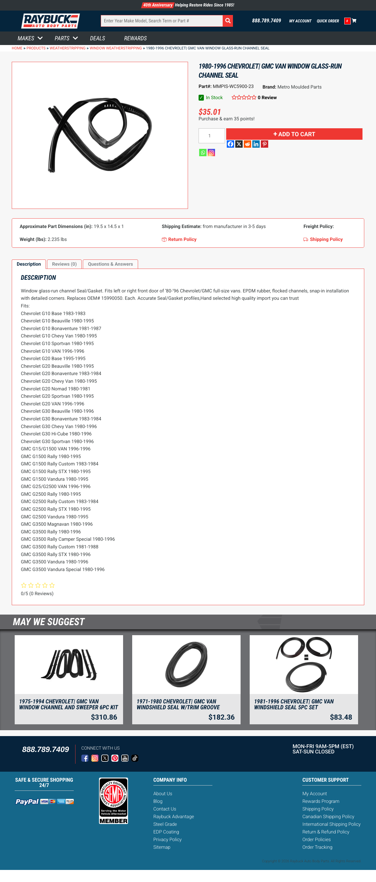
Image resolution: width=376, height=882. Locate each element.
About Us (162, 793)
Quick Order (328, 21)
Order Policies (316, 839)
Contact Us (164, 809)
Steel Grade (165, 824)
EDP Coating (166, 832)
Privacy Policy (167, 839)
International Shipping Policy (331, 824)
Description (29, 264)
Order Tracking (317, 847)
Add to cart (296, 134)
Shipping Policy (318, 809)
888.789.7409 (266, 21)
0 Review (267, 97)
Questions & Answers (110, 264)
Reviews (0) (64, 264)
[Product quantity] (212, 135)
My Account (300, 21)
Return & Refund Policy (325, 832)
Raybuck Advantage (173, 816)
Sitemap (161, 847)
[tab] (29, 264)
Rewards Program (320, 801)
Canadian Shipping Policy (328, 816)
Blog (157, 801)
